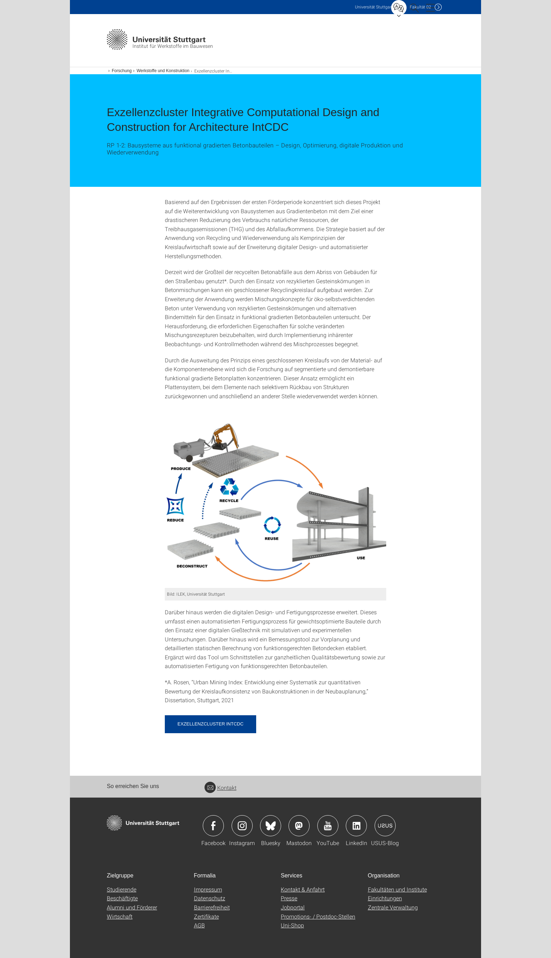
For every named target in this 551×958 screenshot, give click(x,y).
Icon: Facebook (213, 825)
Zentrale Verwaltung (393, 907)
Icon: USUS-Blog (385, 825)
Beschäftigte (122, 898)
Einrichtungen (385, 898)
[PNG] (275, 506)
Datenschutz (209, 898)
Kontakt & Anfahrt (303, 889)
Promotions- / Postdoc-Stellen (318, 916)
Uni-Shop (292, 925)
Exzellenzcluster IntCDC (210, 724)
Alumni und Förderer (132, 907)
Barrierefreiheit (212, 907)
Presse (289, 898)
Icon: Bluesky (270, 825)
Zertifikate (206, 916)
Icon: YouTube (327, 825)
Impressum (208, 889)
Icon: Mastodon (299, 825)
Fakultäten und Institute (397, 889)
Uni (374, 6)
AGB (199, 925)
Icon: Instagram (242, 825)
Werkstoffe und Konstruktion (163, 70)
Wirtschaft (119, 916)
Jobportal (293, 907)
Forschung (122, 70)
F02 (420, 6)
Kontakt (220, 787)
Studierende (121, 889)
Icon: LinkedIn (356, 825)
